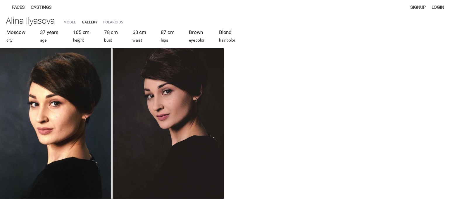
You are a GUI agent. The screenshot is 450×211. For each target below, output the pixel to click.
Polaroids (113, 22)
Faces (18, 7)
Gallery (89, 22)
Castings (41, 7)
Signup (418, 7)
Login (438, 7)
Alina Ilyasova (30, 20)
